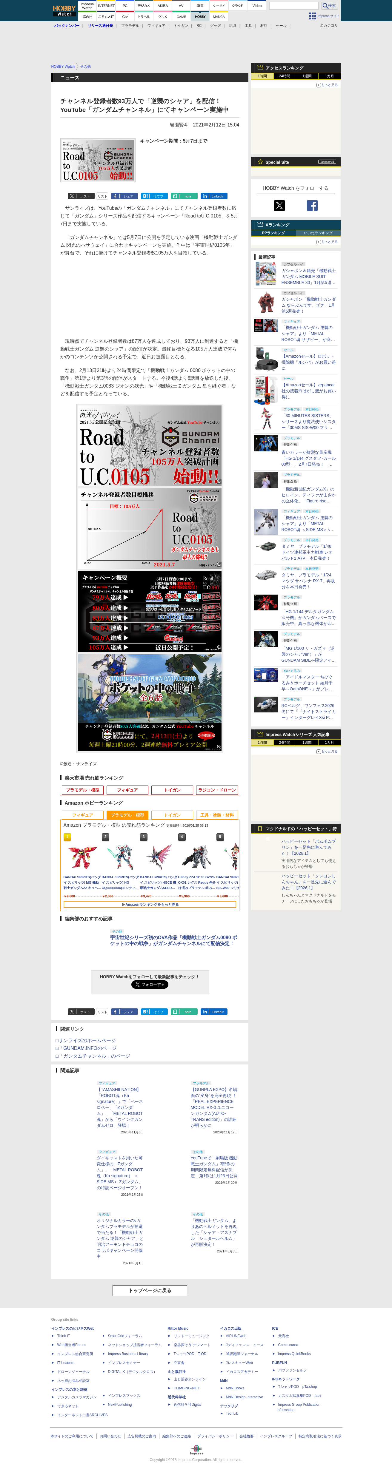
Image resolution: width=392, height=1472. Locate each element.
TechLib (232, 1413)
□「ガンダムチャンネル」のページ (93, 1056)
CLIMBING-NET (186, 1388)
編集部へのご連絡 (176, 1436)
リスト (102, 196)
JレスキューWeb (239, 1363)
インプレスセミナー (124, 1363)
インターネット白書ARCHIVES (82, 1415)
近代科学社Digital (188, 1404)
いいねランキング (318, 233)
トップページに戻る (149, 1290)
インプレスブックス (124, 1396)
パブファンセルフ (292, 1370)
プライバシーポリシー (215, 1436)
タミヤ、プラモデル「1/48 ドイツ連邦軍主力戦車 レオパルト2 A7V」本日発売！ (307, 552)
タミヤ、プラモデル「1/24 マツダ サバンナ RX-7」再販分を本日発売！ (308, 581)
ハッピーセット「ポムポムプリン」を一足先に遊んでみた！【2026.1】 (309, 847)
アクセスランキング (284, 68)
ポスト (85, 196)
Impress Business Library (128, 1354)
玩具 (232, 26)
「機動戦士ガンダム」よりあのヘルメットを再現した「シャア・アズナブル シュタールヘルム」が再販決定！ (214, 1232)
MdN (224, 1381)
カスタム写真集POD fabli (299, 1396)
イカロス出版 (231, 1328)
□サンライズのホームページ (86, 1040)
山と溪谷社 (177, 1372)
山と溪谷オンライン (190, 1379)
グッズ (215, 26)
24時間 (284, 76)
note (188, 196)
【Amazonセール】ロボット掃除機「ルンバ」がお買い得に (309, 362)
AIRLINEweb (236, 1336)
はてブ (158, 196)
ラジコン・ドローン (217, 790)
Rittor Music (178, 1328)
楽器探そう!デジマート (192, 1345)
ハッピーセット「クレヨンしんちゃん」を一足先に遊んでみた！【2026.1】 (309, 882)
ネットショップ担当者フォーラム (135, 1345)
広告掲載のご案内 (141, 1436)
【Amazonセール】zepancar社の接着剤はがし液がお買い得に (309, 390)
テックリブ (229, 1406)
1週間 (307, 76)
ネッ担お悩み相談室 (73, 1381)
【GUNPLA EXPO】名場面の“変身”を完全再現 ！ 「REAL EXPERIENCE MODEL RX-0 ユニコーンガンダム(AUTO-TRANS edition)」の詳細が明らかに (214, 1107)
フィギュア (156, 26)
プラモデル (130, 26)
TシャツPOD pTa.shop (297, 1387)
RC (199, 26)
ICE (275, 1328)
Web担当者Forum (71, 1345)
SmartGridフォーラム (125, 1336)
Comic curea (288, 1345)
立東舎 (179, 1363)
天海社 (283, 1336)
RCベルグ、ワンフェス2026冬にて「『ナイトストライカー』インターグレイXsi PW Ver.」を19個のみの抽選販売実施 (309, 717)
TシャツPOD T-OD (190, 1354)
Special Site (277, 162)
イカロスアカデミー (242, 1372)
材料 (264, 26)
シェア (128, 196)
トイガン (181, 26)
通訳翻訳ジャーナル (242, 1354)
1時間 (262, 76)
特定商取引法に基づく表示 (320, 1436)
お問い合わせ (110, 1436)
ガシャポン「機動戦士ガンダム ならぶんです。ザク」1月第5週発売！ (309, 305)
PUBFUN (279, 1363)
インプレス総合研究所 (75, 1354)
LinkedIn (218, 196)
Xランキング (277, 225)
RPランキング (273, 233)
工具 (248, 26)
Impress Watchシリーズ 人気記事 (298, 734)
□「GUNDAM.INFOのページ (86, 1048)
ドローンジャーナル (73, 1372)
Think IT (63, 1336)
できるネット (68, 1406)
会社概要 (246, 1436)
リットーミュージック (192, 1336)
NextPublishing (120, 1404)
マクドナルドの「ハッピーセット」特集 (301, 830)
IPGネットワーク (286, 1379)
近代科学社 (177, 1397)
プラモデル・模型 (82, 790)
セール (281, 26)
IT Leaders (65, 1363)
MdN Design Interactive (244, 1397)
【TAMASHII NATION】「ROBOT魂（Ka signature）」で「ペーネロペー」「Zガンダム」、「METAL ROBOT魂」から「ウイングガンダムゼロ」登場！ (120, 1107)
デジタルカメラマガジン (77, 1397)
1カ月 (329, 76)
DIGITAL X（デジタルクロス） (132, 1372)
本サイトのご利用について (71, 1436)
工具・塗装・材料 (217, 815)
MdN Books (235, 1388)
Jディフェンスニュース (245, 1345)
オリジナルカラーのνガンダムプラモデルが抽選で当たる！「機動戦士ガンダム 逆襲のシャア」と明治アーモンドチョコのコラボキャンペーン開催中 (120, 1238)
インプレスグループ (276, 1436)
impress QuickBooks (294, 1354)
